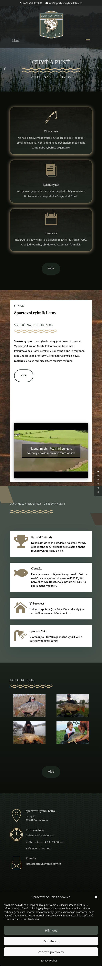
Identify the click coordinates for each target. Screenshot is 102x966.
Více (51, 268)
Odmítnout (51, 941)
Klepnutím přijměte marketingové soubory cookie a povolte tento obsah (51, 451)
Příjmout (51, 930)
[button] (96, 897)
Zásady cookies (49, 960)
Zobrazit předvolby (51, 952)
